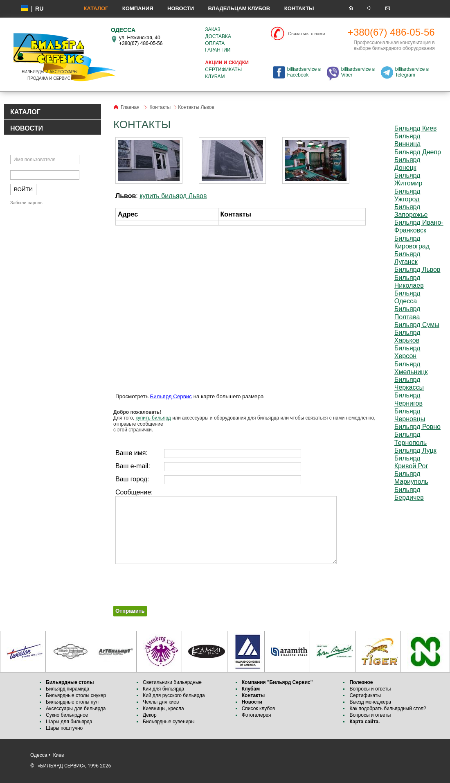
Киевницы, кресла (163, 708)
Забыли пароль (26, 202)
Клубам (215, 76)
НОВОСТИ (26, 128)
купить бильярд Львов (173, 195)
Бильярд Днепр (417, 152)
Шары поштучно (64, 728)
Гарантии (217, 50)
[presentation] (175, 582)
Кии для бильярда (163, 689)
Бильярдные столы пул (72, 702)
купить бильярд (153, 418)
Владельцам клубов (239, 8)
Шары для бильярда (69, 721)
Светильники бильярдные (172, 682)
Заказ (212, 29)
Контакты (299, 8)
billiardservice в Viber (358, 72)
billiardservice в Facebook (304, 72)
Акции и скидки (226, 62)
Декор (150, 715)
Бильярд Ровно (417, 426)
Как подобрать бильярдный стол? (387, 708)
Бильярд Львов (417, 269)
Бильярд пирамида (67, 689)
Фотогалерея (256, 715)
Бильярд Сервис (171, 396)
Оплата (215, 43)
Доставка (218, 36)
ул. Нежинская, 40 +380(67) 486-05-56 (140, 40)
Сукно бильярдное (67, 715)
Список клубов (258, 708)
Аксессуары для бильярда (76, 708)
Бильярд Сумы (416, 324)
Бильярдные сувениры (169, 721)
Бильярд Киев (415, 128)
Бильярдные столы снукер (76, 695)
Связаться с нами (306, 33)
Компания (137, 8)
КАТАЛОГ (25, 111)
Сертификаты (223, 69)
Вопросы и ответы (370, 689)
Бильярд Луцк (415, 450)
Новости (180, 8)
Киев (58, 755)
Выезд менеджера (370, 702)
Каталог (95, 8)
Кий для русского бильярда (174, 695)
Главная (130, 107)
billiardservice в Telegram (412, 72)
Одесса (38, 755)
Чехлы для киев (161, 702)
